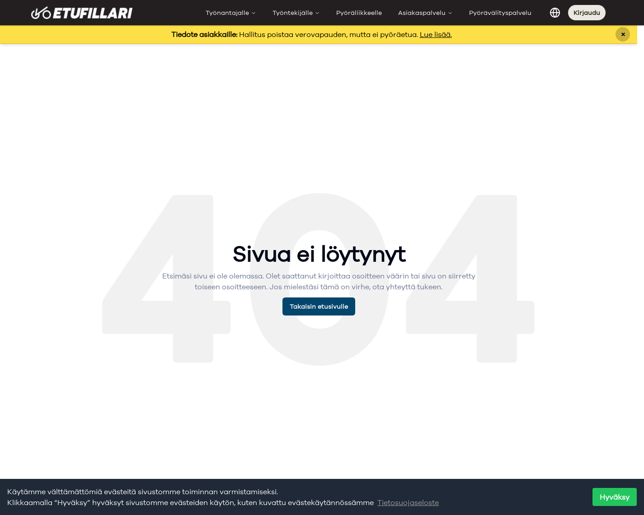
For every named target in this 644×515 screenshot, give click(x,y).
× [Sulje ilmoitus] (623, 34)
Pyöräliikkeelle (359, 12)
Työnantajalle (231, 12)
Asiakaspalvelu (425, 12)
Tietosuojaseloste (408, 502)
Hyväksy (615, 497)
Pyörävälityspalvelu (500, 12)
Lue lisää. (436, 34)
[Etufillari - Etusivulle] (81, 12)
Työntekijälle (296, 12)
